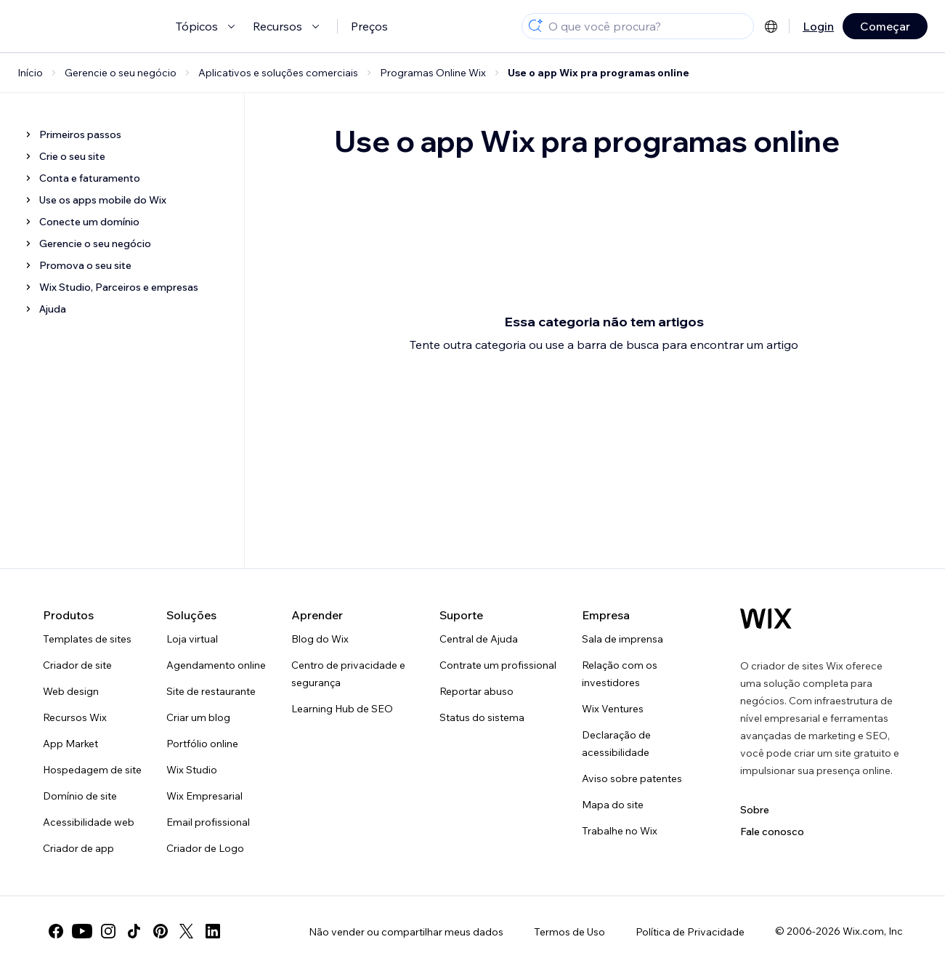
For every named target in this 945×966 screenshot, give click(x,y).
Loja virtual (192, 638)
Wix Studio (191, 769)
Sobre (754, 809)
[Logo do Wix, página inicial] (766, 618)
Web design (71, 691)
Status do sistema (481, 717)
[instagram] (108, 931)
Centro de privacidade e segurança (348, 674)
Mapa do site (613, 804)
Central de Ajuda (478, 638)
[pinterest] (160, 931)
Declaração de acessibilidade (616, 743)
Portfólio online (202, 743)
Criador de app (78, 848)
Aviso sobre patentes (632, 778)
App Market (70, 743)
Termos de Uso (569, 931)
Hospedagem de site (92, 769)
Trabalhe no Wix (619, 830)
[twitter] (187, 931)
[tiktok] (134, 931)
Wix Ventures (613, 708)
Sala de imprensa (622, 638)
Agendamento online (216, 665)
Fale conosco (772, 831)
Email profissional (208, 822)
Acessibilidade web (88, 822)
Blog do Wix (320, 638)
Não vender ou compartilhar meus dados (406, 931)
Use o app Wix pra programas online (598, 72)
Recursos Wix (75, 717)
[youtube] (82, 931)
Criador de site (77, 665)
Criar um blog (198, 717)
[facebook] (56, 931)
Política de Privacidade (690, 931)
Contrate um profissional (497, 665)
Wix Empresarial (204, 795)
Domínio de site (80, 795)
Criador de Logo (205, 848)
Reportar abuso (476, 691)
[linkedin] (213, 931)
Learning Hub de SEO (342, 708)
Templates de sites (87, 638)
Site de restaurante (211, 691)
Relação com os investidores (619, 674)
